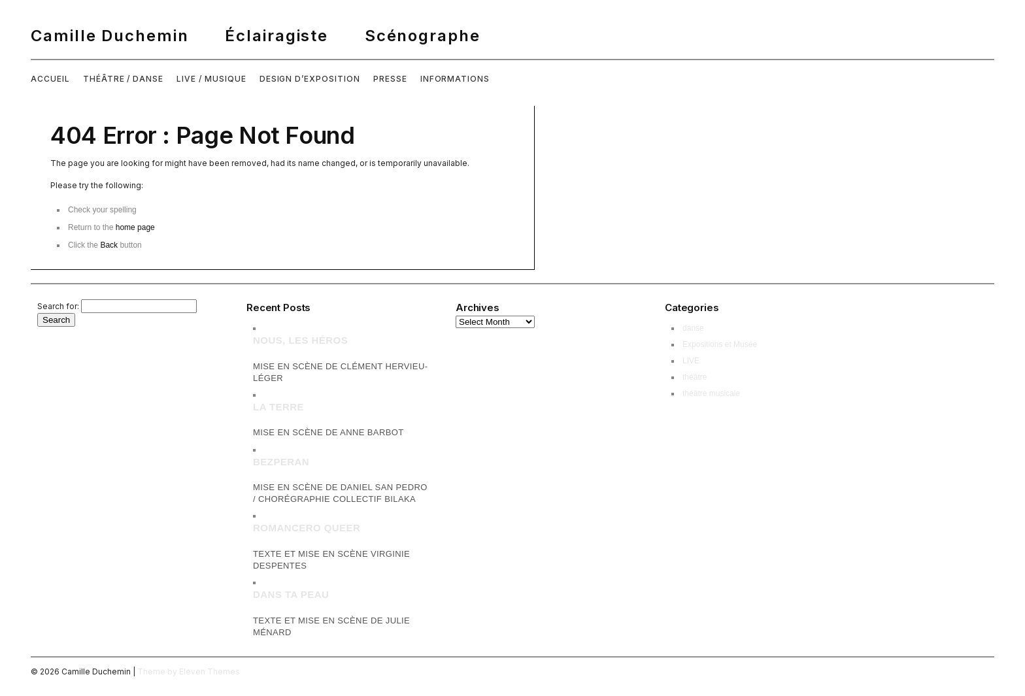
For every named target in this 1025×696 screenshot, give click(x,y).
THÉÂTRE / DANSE (123, 79)
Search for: (58, 306)
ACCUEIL (50, 79)
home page (135, 227)
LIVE (690, 360)
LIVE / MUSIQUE (211, 79)
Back (109, 245)
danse (693, 328)
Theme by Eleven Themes (188, 671)
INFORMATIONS (455, 79)
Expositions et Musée (719, 344)
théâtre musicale (711, 393)
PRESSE (390, 79)
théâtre (694, 377)
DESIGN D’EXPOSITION (310, 79)
